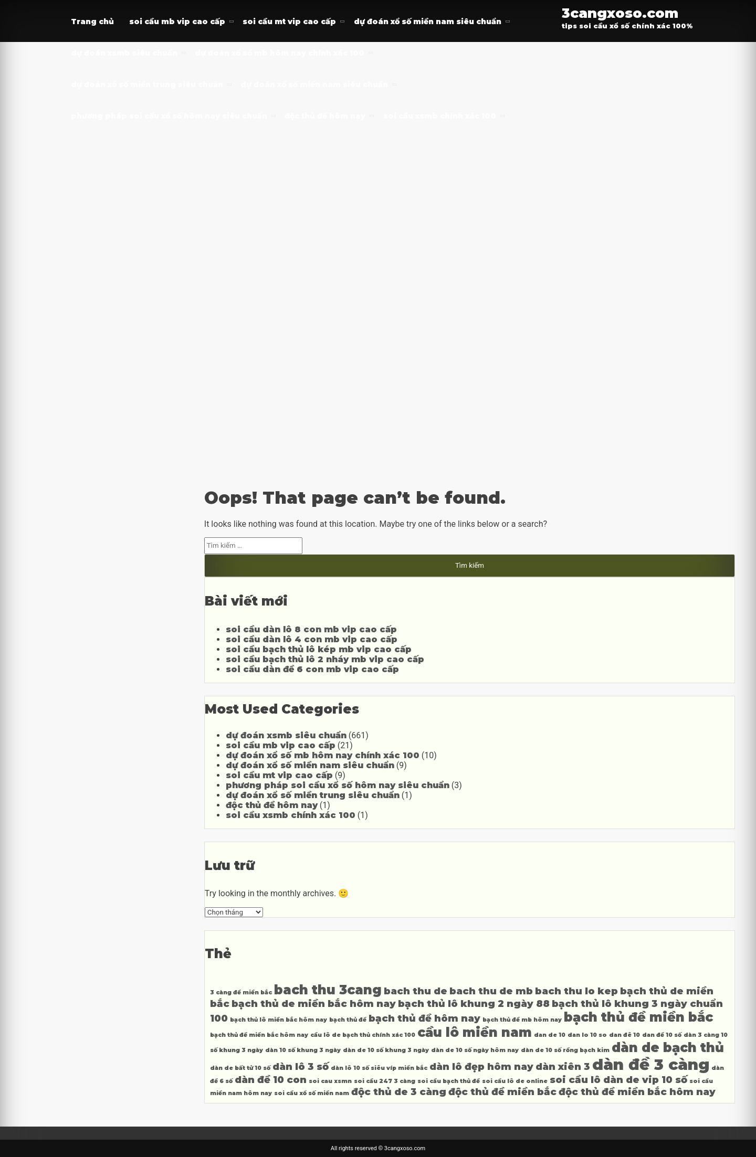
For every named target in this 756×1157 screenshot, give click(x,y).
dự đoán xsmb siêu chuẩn (124, 53)
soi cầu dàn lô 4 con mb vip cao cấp (311, 639)
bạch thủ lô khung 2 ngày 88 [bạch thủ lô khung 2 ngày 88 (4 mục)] (474, 1003)
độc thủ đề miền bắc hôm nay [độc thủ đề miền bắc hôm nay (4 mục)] (637, 1092)
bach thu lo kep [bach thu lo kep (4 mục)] (576, 991)
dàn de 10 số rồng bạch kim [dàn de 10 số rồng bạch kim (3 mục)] (565, 1050)
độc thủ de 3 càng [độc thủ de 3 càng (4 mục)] (398, 1092)
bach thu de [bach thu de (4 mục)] (415, 991)
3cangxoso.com (620, 13)
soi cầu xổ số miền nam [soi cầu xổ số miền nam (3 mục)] (311, 1093)
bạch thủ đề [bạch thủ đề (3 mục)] (347, 1019)
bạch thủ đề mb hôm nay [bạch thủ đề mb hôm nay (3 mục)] (522, 1019)
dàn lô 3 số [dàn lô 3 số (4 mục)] (300, 1066)
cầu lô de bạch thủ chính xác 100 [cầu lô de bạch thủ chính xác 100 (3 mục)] (362, 1035)
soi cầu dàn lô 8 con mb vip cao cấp (311, 629)
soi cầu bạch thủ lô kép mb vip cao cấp (319, 649)
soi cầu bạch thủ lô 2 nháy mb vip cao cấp (325, 659)
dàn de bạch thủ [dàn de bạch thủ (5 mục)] (668, 1047)
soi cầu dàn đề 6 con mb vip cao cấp (312, 669)
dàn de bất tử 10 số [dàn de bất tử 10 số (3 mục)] (240, 1068)
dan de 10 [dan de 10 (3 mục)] (549, 1035)
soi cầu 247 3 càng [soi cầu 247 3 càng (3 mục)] (384, 1081)
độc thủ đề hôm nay (325, 116)
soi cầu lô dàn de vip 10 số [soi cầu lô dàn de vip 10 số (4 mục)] (618, 1080)
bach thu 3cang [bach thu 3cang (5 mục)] (328, 989)
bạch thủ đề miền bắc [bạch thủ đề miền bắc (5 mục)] (638, 1017)
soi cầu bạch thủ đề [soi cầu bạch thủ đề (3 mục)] (448, 1081)
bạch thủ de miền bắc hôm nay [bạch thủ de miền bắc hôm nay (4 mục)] (314, 1003)
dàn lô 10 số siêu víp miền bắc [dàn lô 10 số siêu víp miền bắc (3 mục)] (379, 1068)
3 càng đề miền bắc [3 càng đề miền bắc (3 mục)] (241, 992)
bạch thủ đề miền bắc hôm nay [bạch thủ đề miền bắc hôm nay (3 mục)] (259, 1035)
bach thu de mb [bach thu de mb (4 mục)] (491, 991)
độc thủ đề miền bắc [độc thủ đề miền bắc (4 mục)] (502, 1092)
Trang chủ (92, 21)
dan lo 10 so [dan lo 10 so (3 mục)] (587, 1035)
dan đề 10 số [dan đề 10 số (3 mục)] (661, 1035)
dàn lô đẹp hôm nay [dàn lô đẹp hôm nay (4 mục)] (481, 1066)
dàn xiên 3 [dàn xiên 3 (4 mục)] (563, 1066)
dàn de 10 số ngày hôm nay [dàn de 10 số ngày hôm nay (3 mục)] (475, 1050)
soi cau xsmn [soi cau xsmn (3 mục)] (330, 1081)
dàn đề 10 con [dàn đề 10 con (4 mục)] (271, 1080)
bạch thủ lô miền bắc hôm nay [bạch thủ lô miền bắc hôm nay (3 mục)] (278, 1019)
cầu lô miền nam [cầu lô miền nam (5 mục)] (474, 1032)
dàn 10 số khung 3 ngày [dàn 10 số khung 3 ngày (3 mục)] (303, 1050)
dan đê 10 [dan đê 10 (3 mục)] (624, 1035)
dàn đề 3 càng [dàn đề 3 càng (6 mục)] (650, 1064)
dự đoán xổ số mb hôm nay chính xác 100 (279, 53)
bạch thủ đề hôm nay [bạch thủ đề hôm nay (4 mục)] (424, 1018)
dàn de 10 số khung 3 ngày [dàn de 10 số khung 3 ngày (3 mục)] (386, 1050)
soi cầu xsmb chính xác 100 (439, 116)
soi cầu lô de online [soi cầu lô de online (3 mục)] (515, 1081)
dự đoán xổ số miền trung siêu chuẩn (147, 84)
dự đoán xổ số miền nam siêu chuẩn (427, 21)
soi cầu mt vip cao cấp (289, 21)
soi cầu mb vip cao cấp (177, 21)
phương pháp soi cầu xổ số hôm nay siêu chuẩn (169, 116)
